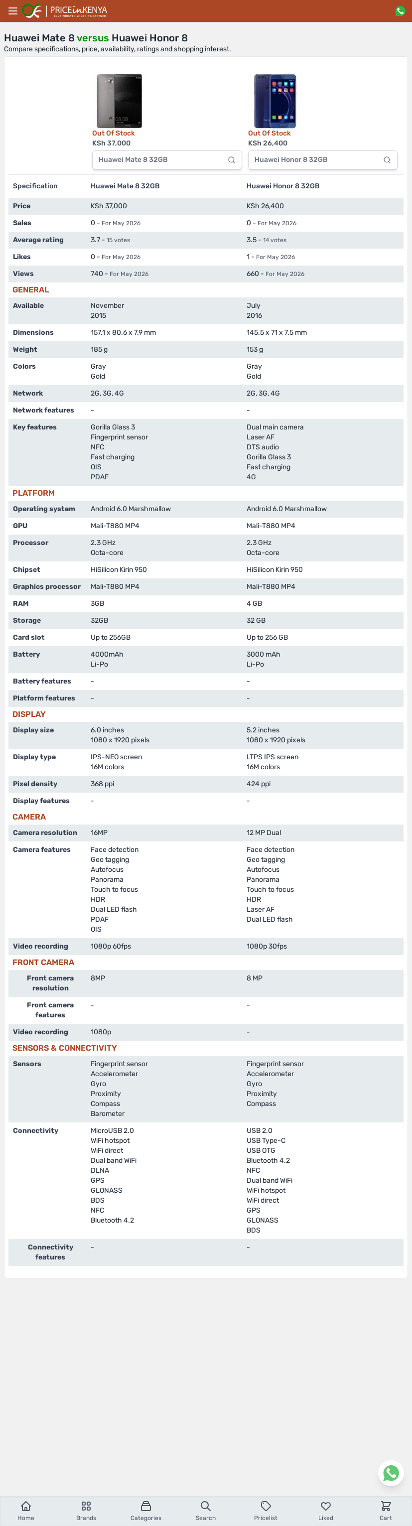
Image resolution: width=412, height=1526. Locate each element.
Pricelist (265, 1511)
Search (206, 1511)
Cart (386, 1511)
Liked (325, 1511)
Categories (146, 1511)
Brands (86, 1511)
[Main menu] (13, 11)
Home (25, 1511)
